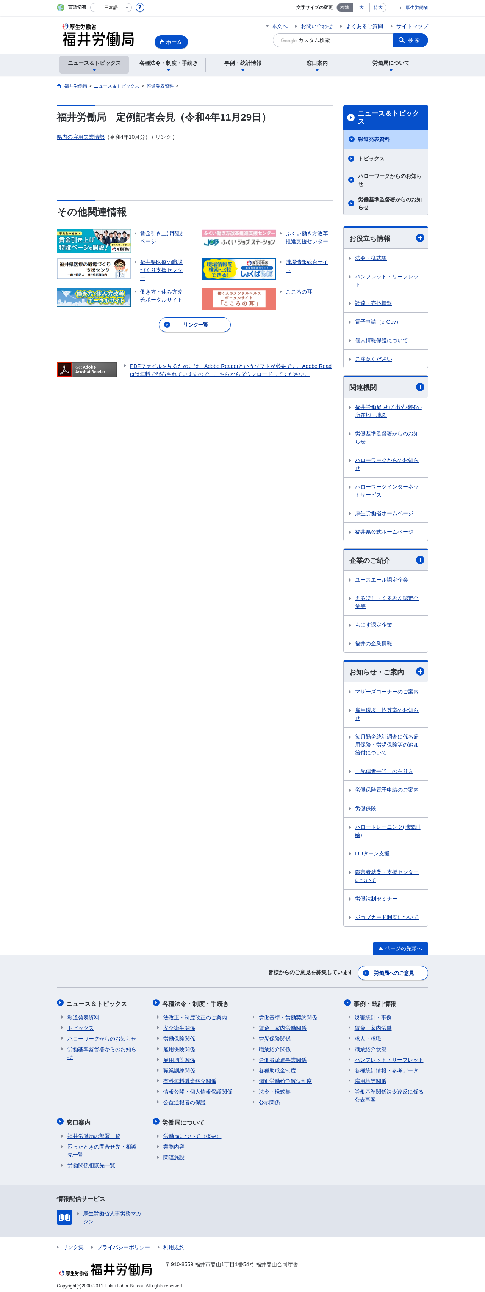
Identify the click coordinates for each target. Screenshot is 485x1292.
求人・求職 (368, 1037)
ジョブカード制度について (387, 918)
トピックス (371, 159)
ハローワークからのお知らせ (390, 180)
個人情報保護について (381, 340)
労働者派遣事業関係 (283, 1058)
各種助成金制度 (277, 1069)
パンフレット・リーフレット (387, 280)
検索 (414, 40)
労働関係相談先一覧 (91, 1161)
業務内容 (174, 1143)
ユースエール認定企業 (381, 580)
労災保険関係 (275, 1037)
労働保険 (365, 809)
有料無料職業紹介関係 (189, 1079)
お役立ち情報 (386, 238)
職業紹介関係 (275, 1047)
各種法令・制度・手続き (196, 1003)
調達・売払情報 (373, 303)
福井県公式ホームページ (384, 532)
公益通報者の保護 (184, 1100)
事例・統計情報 (376, 1003)
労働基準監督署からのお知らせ (390, 203)
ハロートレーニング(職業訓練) (388, 832)
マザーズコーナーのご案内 (387, 693)
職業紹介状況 (370, 1047)
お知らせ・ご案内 (386, 672)
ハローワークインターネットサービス (387, 491)
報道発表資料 (374, 139)
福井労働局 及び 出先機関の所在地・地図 (388, 411)
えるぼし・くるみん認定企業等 (387, 603)
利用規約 (174, 1243)
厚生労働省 (416, 7)
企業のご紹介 (386, 560)
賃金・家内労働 (373, 1026)
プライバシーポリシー (123, 1243)
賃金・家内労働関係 (283, 1026)
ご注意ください (373, 359)
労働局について (184, 1119)
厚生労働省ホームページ (384, 514)
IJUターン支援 (372, 855)
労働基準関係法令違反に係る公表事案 (389, 1094)
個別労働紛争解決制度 (285, 1079)
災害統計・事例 (373, 1015)
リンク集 (73, 1243)
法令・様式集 (371, 258)
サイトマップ (412, 26)
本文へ (280, 26)
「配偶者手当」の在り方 (384, 772)
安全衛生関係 (179, 1026)
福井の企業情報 (373, 644)
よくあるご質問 (364, 26)
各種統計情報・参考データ (386, 1069)
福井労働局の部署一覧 (93, 1132)
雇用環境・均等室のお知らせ (387, 715)
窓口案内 (79, 1119)
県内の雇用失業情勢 (81, 137)
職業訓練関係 (179, 1069)
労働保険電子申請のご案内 (387, 791)
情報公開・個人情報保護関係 (197, 1090)
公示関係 (269, 1100)
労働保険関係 (179, 1037)
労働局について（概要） (192, 1132)
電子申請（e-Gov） (378, 322)
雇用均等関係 (179, 1058)
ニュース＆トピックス (388, 118)
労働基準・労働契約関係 (288, 1015)
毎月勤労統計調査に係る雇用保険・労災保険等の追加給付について (387, 746)
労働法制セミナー (376, 900)
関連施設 (174, 1154)
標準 (344, 7)
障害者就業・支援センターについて (387, 877)
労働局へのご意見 (394, 973)
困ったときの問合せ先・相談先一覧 (101, 1147)
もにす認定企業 (373, 625)
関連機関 (386, 387)
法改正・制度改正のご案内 (195, 1015)
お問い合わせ (317, 26)
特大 (378, 7)
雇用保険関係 (179, 1047)
